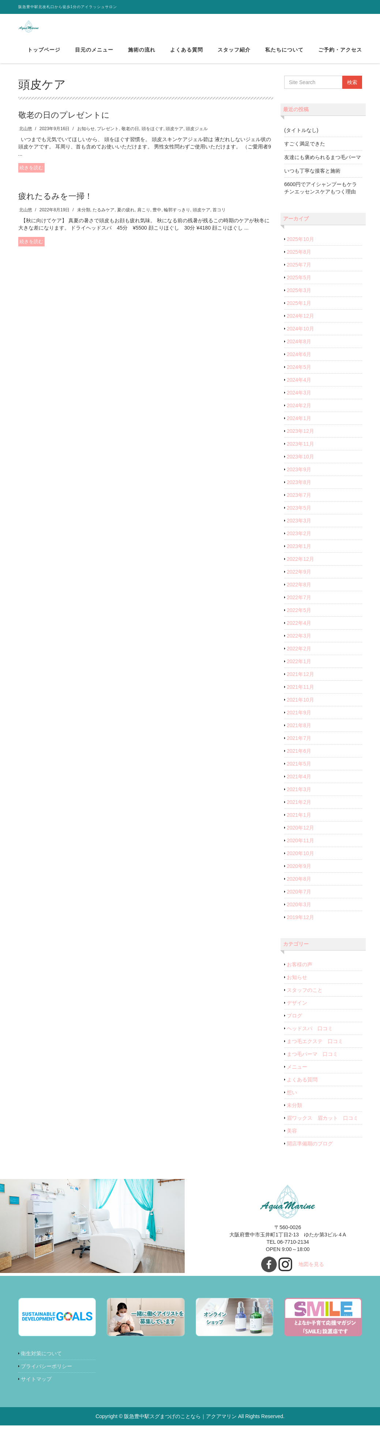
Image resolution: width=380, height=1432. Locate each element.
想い (292, 1099)
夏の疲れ (126, 216)
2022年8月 (299, 591)
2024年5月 (299, 374)
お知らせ (86, 135)
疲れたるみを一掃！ (55, 203)
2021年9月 (299, 719)
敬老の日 (130, 135)
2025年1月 (299, 310)
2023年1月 (299, 553)
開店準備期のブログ (310, 1150)
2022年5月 (299, 617)
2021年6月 (299, 758)
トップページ (43, 54)
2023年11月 (300, 451)
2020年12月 (300, 835)
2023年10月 (300, 463)
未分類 (83, 216)
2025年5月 (299, 284)
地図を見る (311, 1271)
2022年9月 (299, 579)
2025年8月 (299, 259)
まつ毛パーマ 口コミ (312, 1061)
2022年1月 (299, 668)
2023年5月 (299, 515)
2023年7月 (299, 502)
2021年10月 (300, 707)
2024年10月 (300, 336)
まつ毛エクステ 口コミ (315, 1048)
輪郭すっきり (177, 216)
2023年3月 (299, 527)
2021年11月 (300, 694)
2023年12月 (300, 438)
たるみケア (103, 216)
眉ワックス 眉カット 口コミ (322, 1125)
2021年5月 (299, 771)
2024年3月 (299, 400)
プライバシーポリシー (46, 1373)
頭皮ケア (174, 135)
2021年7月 (299, 745)
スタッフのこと (305, 997)
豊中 (157, 216)
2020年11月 (300, 847)
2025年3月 (299, 297)
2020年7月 (299, 899)
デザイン (297, 1010)
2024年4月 (299, 387)
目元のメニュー (94, 54)
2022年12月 (300, 566)
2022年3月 (299, 643)
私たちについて (284, 54)
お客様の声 (299, 971)
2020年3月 (299, 911)
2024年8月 (299, 348)
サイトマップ (36, 1386)
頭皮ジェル (197, 135)
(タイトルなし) (301, 137)
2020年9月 (299, 873)
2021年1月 (299, 822)
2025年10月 (300, 246)
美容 (292, 1138)
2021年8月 (299, 732)
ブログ (294, 1022)
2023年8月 (299, 489)
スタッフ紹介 (234, 54)
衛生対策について (41, 1360)
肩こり (143, 216)
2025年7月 (299, 272)
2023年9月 (299, 476)
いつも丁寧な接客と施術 (312, 178)
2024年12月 (300, 323)
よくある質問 (186, 54)
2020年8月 (299, 886)
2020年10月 (300, 860)
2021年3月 (299, 796)
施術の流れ (141, 54)
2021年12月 (300, 681)
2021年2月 (299, 809)
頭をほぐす (152, 135)
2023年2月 (299, 540)
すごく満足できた (304, 151)
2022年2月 (299, 655)
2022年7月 (299, 604)
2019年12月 (300, 924)
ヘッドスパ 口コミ (310, 1035)
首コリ (219, 216)
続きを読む (31, 174)
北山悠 (25, 135)
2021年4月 (299, 783)
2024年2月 (299, 412)
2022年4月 (299, 630)
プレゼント (108, 135)
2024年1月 (299, 425)
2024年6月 (299, 361)
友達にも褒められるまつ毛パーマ (322, 164)
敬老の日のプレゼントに (64, 121)
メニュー (297, 1074)
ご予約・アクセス (340, 54)
